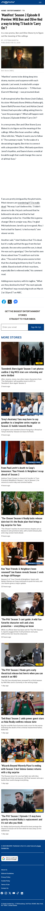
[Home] (8, 2)
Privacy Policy (5, 877)
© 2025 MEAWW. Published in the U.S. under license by (19, 846)
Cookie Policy (5, 881)
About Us (4, 870)
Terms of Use (5, 884)
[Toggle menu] (41, 2)
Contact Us (4, 888)
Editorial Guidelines (7, 873)
